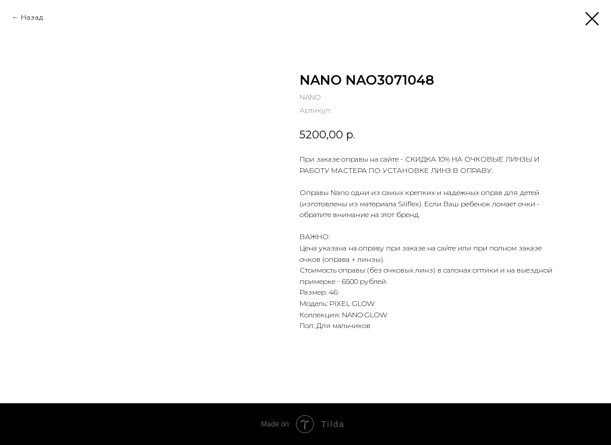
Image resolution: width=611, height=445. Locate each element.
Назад (32, 17)
